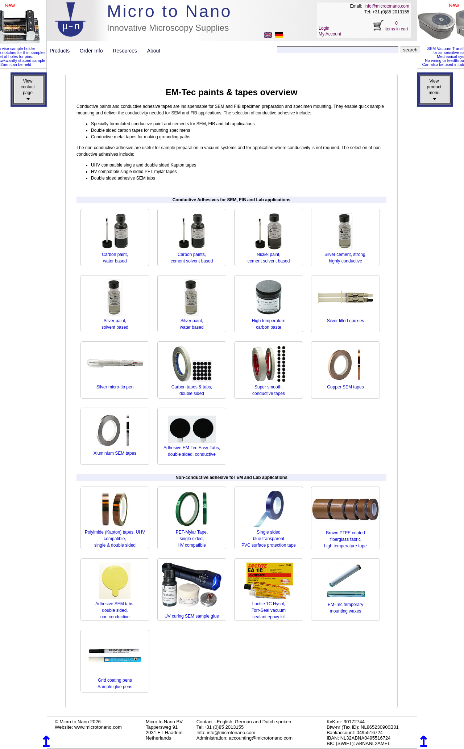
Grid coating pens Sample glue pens (115, 680)
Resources (127, 51)
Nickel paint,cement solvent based (269, 254)
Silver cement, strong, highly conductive (345, 254)
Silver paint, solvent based (115, 321)
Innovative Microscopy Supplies (168, 28)
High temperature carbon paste (269, 321)
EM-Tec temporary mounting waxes (345, 605)
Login (324, 28)
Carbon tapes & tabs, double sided (191, 387)
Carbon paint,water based (115, 254)
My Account (330, 34)
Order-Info (94, 51)
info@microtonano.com (386, 6)
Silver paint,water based (191, 321)
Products (62, 51)
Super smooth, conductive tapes (268, 387)
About (154, 51)
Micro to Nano (169, 11)
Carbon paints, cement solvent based (192, 254)
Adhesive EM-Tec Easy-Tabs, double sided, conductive (191, 448)
